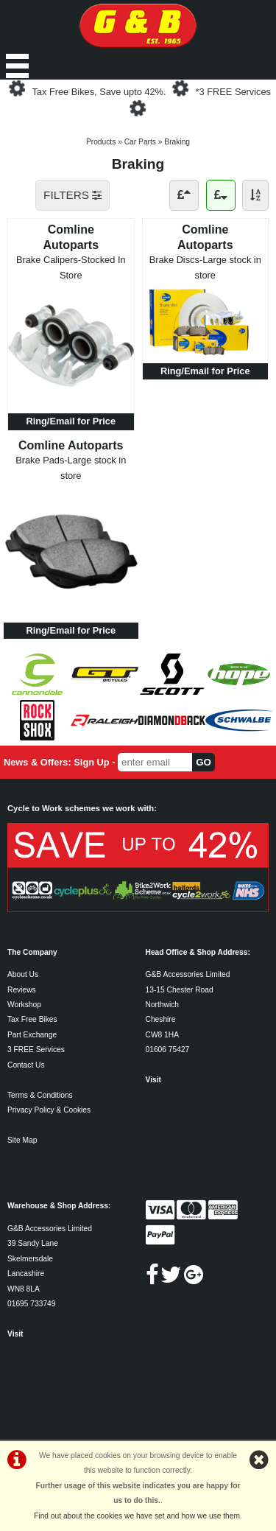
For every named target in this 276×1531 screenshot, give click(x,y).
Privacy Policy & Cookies (49, 1110)
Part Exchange (32, 1035)
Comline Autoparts (71, 237)
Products (101, 142)
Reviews (21, 990)
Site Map (22, 1140)
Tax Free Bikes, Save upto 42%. (99, 91)
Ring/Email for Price (71, 421)
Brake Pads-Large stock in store (70, 467)
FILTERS (72, 195)
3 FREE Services (36, 1049)
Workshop (24, 1005)
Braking (177, 142)
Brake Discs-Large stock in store (205, 267)
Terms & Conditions (40, 1095)
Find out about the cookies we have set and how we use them (137, 1516)
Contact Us (26, 1065)
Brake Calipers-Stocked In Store (71, 267)
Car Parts (140, 142)
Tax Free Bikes (32, 1019)
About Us (22, 974)
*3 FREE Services (233, 91)
